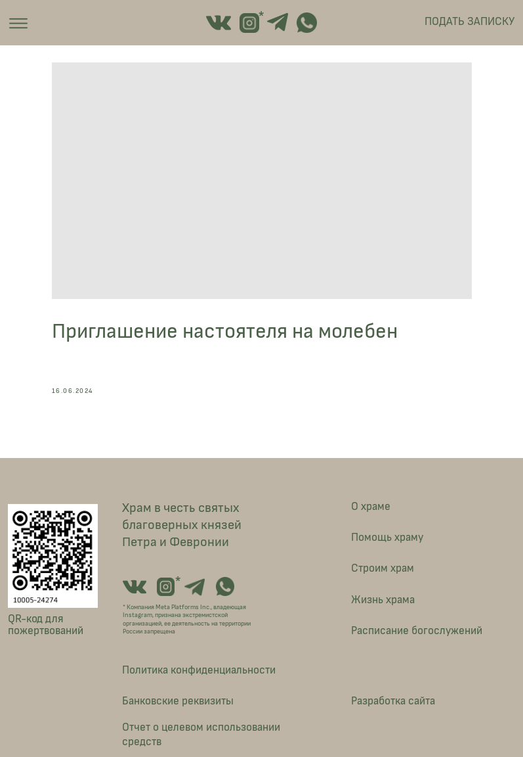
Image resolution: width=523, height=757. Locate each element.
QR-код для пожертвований (45, 625)
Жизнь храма (383, 600)
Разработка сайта (393, 701)
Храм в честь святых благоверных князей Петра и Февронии (181, 525)
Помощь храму (387, 537)
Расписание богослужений (416, 630)
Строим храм (382, 568)
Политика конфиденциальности (199, 670)
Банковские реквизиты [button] (178, 701)
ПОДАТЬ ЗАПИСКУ (469, 21)
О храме (370, 506)
